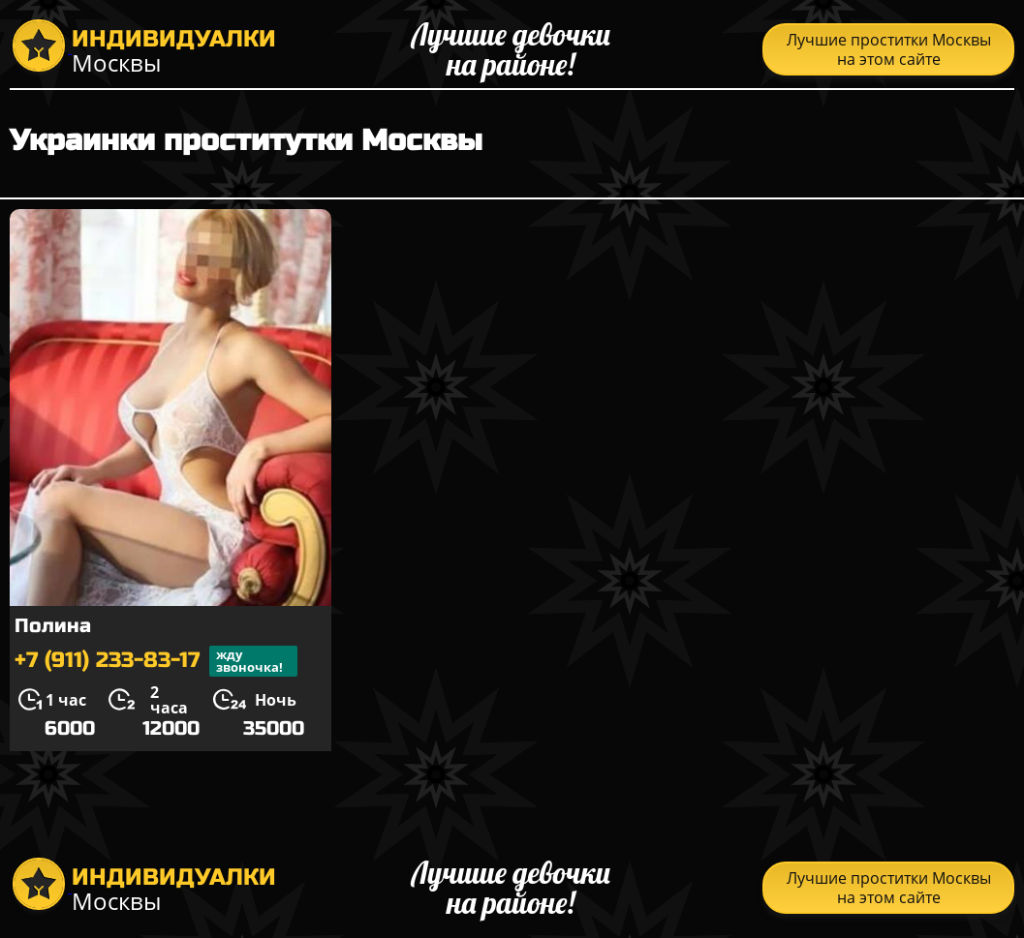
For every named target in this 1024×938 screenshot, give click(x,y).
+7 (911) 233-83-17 (156, 661)
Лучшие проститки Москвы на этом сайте (889, 49)
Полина (53, 626)
